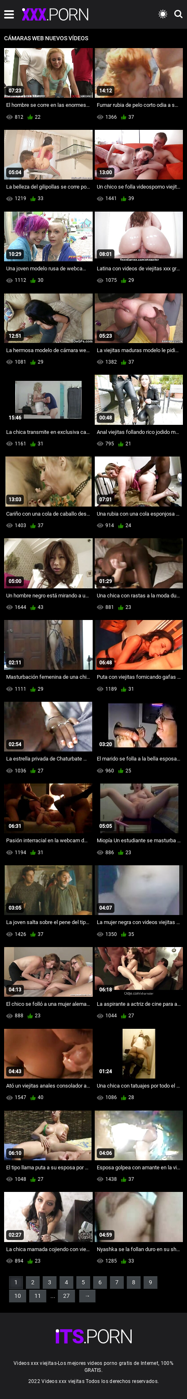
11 (37, 1296)
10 (17, 1296)
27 (66, 1296)
